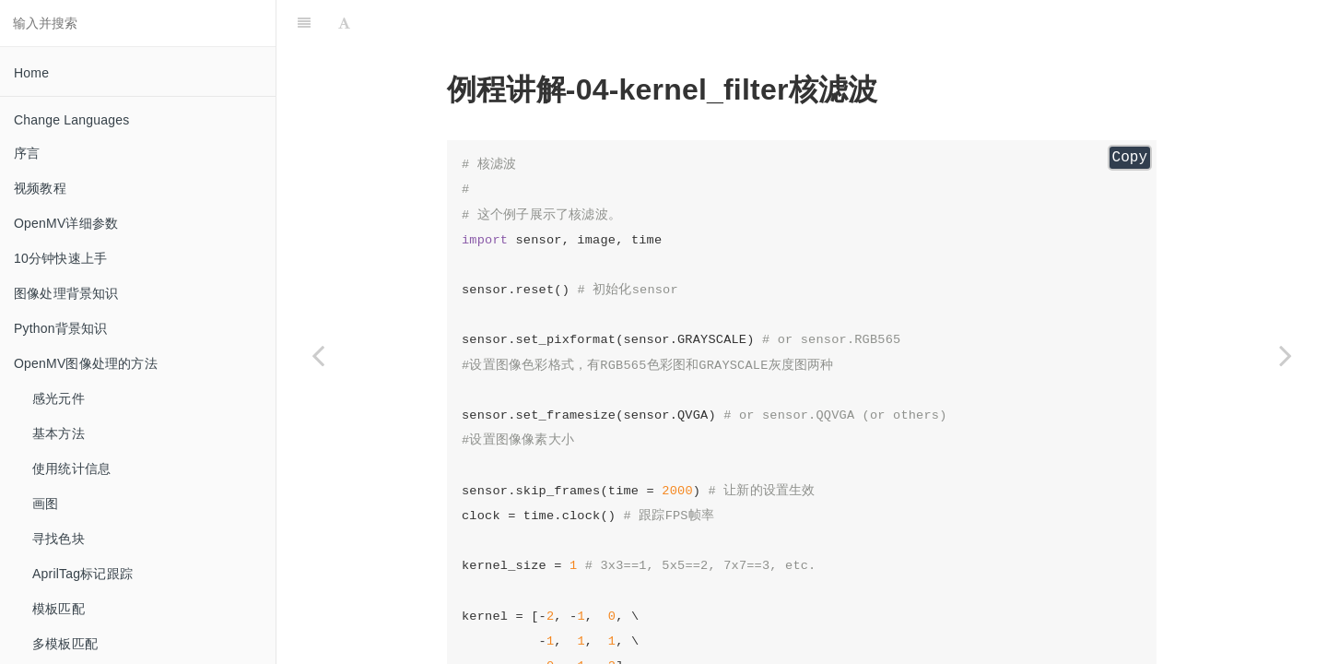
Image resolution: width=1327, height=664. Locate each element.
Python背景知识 (61, 328)
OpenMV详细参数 (66, 223)
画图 (45, 503)
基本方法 (58, 433)
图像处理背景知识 (66, 293)
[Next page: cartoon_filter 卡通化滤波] (1285, 355)
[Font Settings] (344, 23)
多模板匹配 (65, 643)
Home (31, 72)
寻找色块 (58, 538)
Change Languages (71, 120)
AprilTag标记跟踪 (82, 573)
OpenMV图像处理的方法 (86, 363)
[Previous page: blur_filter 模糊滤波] (317, 355)
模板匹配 (58, 608)
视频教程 (40, 188)
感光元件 (58, 398)
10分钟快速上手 (60, 258)
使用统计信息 (71, 468)
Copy (1129, 157)
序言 (27, 153)
